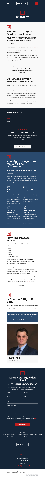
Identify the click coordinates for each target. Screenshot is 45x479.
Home (4, 434)
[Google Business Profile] (18, 466)
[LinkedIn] (24, 466)
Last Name (25, 392)
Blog (36, 434)
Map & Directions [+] (22, 454)
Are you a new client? (11, 401)
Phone (8, 396)
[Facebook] (16, 466)
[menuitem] (22, 118)
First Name (9, 392)
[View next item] (28, 142)
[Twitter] (26, 466)
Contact (40, 434)
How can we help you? (11, 405)
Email (24, 396)
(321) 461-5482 (22, 460)
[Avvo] (29, 466)
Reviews (31, 434)
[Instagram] (21, 466)
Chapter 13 (28, 281)
